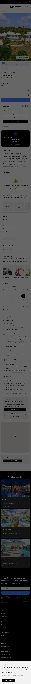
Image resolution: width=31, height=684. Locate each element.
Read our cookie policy (7, 675)
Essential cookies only (18, 675)
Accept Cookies (8, 680)
